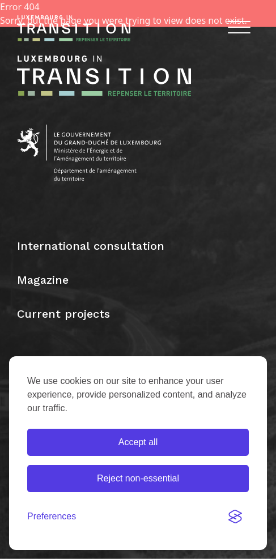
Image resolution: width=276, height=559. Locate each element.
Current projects (63, 314)
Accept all (138, 442)
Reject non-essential (138, 478)
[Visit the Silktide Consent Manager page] (235, 516)
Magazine (43, 280)
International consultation (90, 246)
